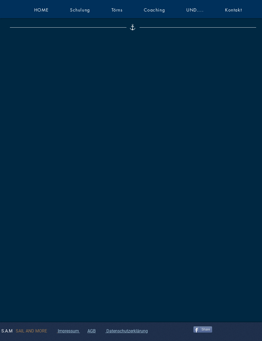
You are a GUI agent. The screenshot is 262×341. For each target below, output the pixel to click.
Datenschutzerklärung (126, 330)
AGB (91, 330)
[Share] (202, 329)
